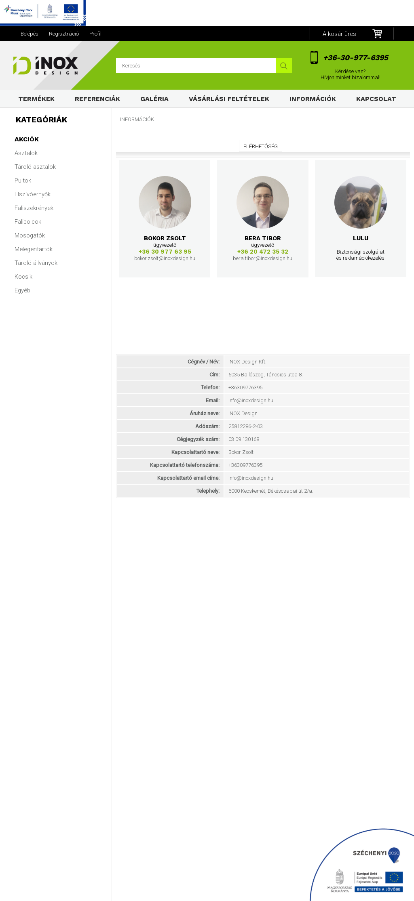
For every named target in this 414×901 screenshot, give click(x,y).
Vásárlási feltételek (229, 99)
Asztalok (26, 153)
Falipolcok (28, 221)
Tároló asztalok (35, 166)
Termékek (36, 99)
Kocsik (23, 276)
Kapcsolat (376, 99)
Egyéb (22, 290)
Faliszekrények (34, 208)
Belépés (29, 34)
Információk (312, 99)
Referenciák (97, 99)
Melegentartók (34, 249)
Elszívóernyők (33, 194)
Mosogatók (30, 235)
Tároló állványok (36, 263)
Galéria (154, 99)
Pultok (23, 180)
